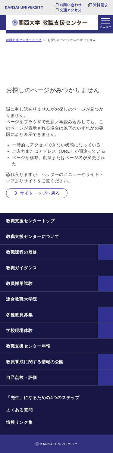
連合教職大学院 (21, 299)
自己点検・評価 (21, 377)
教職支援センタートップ (24, 40)
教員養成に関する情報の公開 (35, 361)
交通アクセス (70, 10)
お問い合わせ (71, 5)
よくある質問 (19, 410)
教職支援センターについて (32, 236)
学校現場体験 (19, 330)
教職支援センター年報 (28, 346)
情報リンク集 (19, 422)
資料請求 (100, 5)
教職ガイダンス (21, 267)
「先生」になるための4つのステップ (43, 397)
